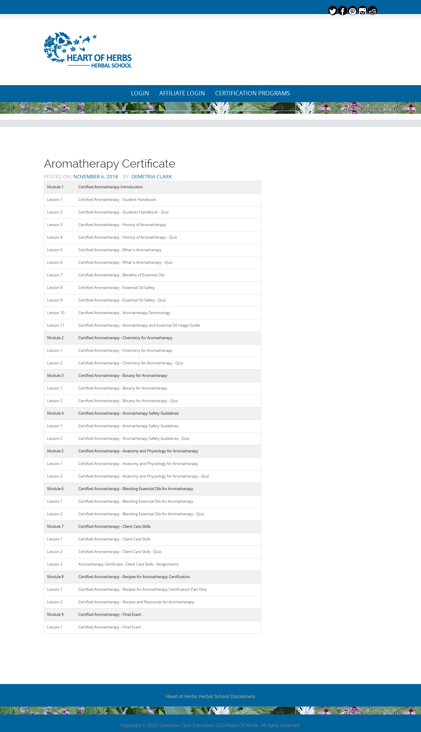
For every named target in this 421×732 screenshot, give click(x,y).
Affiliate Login (182, 93)
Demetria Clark (152, 176)
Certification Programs (252, 93)
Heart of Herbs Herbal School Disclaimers (210, 696)
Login (140, 93)
